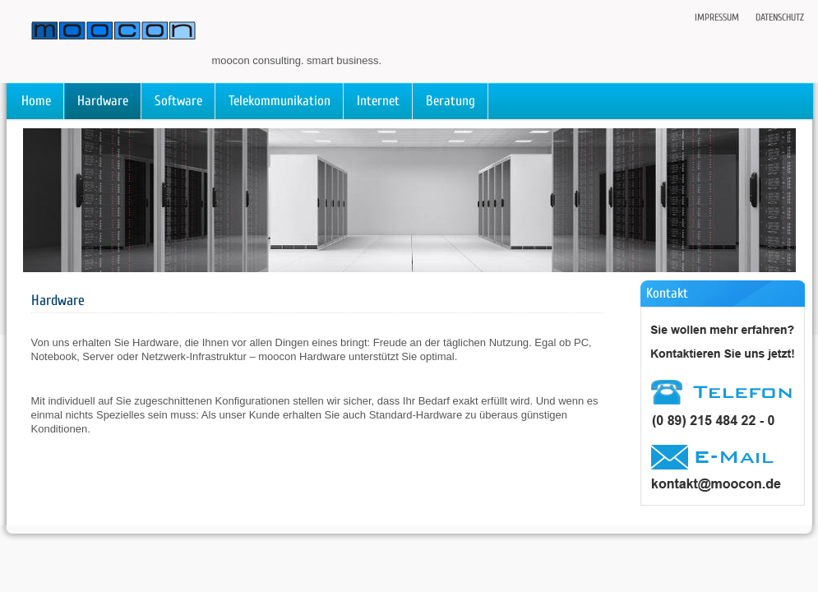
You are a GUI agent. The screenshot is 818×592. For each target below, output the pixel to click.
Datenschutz (780, 17)
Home (36, 101)
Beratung (450, 101)
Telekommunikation (279, 101)
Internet (378, 101)
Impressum (717, 17)
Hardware (102, 101)
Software (178, 101)
